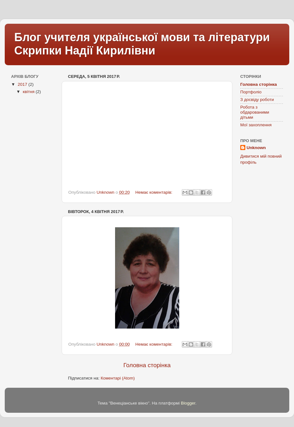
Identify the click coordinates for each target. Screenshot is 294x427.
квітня (29, 91)
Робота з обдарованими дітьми (254, 112)
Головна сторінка (147, 365)
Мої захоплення (256, 124)
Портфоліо (250, 92)
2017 (23, 84)
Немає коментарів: (154, 192)
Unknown (256, 147)
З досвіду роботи (257, 99)
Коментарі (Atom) (118, 378)
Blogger (188, 403)
